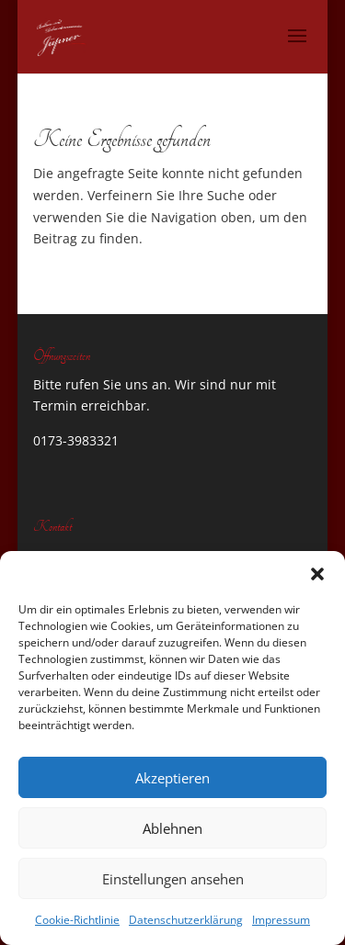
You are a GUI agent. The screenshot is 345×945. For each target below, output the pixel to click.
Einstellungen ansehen (173, 879)
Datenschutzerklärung (186, 920)
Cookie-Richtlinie (77, 920)
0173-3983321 (76, 440)
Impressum (281, 920)
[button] (317, 574)
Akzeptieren (172, 778)
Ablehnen (172, 828)
